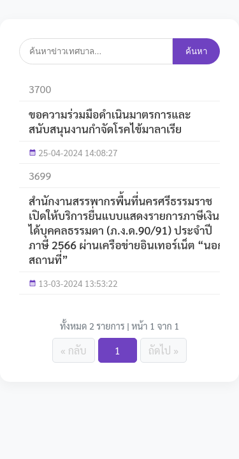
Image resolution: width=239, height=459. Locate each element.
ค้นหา (196, 51)
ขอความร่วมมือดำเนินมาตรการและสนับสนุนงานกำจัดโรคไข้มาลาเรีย (110, 121)
